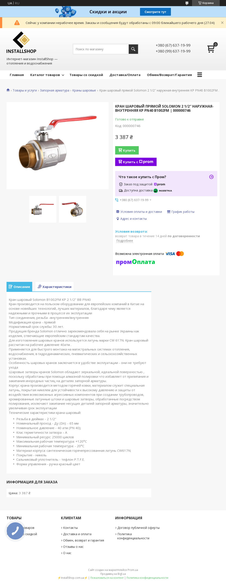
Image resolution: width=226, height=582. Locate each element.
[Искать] (133, 49)
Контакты (70, 528)
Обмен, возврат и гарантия (83, 540)
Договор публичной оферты (138, 528)
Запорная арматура (54, 90)
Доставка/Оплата (125, 75)
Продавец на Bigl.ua (113, 574)
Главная (17, 75)
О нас (67, 553)
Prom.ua (133, 570)
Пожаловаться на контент (107, 578)
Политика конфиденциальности (133, 536)
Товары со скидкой (86, 75)
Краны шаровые (84, 90)
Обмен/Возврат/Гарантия (169, 75)
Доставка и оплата (77, 534)
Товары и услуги (25, 90)
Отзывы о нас (73, 547)
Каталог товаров (45, 75)
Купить (129, 150)
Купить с (138, 162)
